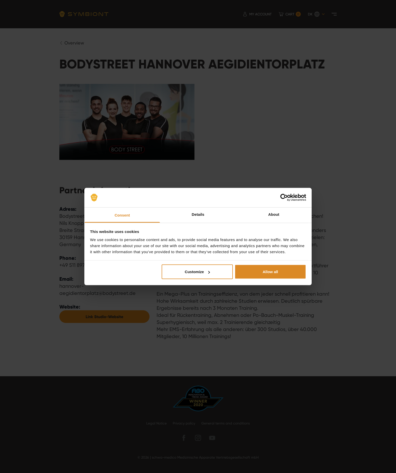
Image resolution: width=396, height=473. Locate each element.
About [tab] (273, 214)
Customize (197, 272)
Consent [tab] (122, 215)
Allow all (270, 272)
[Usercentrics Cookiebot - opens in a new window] (284, 197)
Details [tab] (198, 214)
